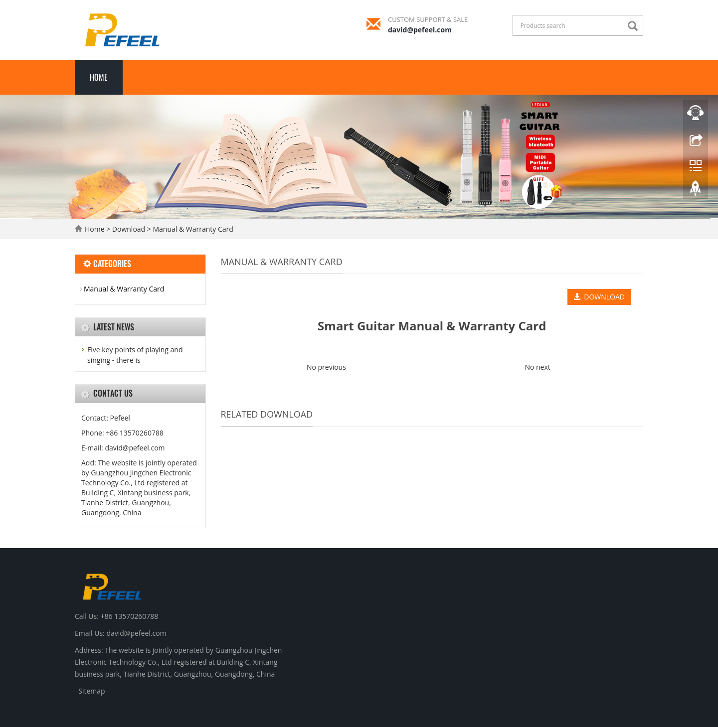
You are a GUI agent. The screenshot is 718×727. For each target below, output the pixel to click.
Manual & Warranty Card (192, 229)
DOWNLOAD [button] (599, 296)
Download (129, 229)
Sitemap (91, 691)
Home (99, 77)
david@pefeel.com (420, 29)
